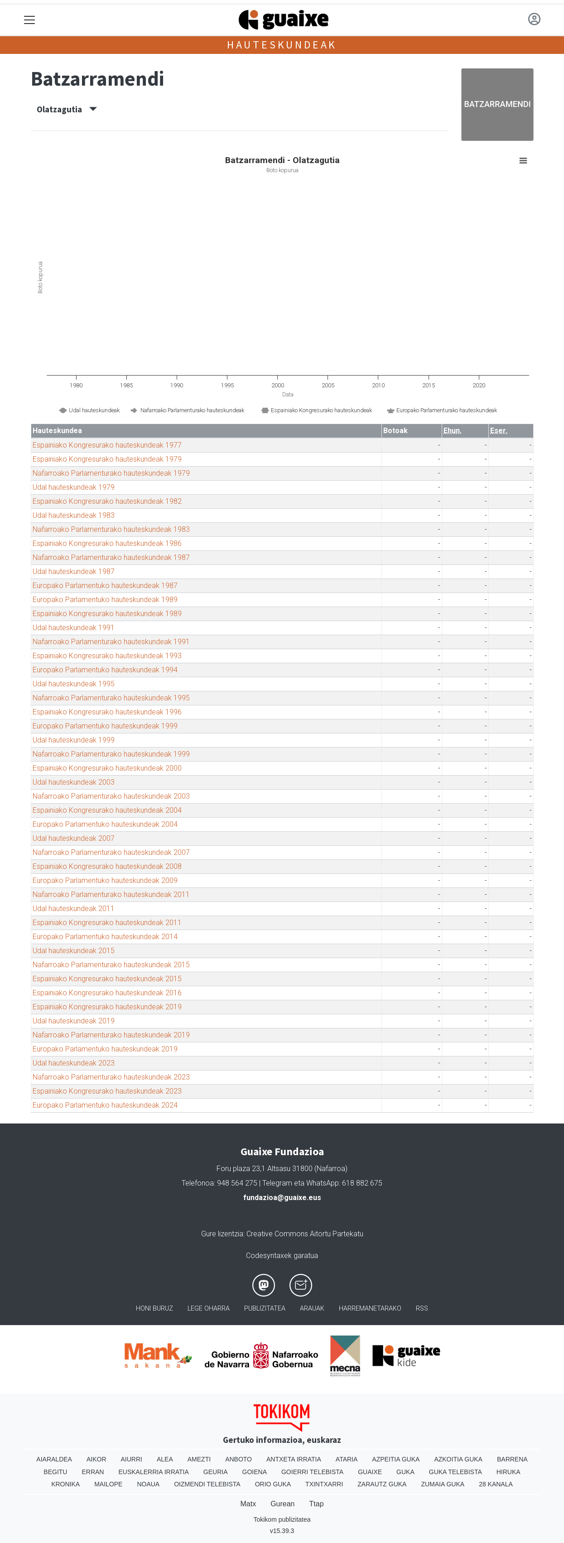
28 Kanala (496, 1484)
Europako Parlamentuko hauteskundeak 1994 (105, 669)
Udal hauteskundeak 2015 (74, 950)
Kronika (65, 1484)
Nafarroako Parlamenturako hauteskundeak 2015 (111, 964)
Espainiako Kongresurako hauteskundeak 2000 (107, 768)
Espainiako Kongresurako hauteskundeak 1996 (107, 712)
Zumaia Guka (442, 1484)
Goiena (254, 1471)
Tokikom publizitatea (281, 1519)
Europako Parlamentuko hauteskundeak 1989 (105, 599)
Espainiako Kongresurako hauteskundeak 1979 (107, 459)
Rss (422, 1308)
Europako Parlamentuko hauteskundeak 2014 (105, 936)
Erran (93, 1471)
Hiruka (509, 1471)
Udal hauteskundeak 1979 (74, 487)
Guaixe (370, 1471)
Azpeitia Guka (395, 1459)
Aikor (96, 1459)
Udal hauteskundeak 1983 (74, 515)
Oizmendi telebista (207, 1484)
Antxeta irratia (293, 1459)
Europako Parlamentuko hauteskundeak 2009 (105, 880)
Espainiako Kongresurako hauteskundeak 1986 (107, 543)
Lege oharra (209, 1308)
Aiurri (131, 1459)
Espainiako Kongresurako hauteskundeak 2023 (107, 1091)
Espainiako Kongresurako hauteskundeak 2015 (107, 978)
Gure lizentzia (222, 1234)
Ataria (347, 1459)
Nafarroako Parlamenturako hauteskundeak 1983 (111, 529)
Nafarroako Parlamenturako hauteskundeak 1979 (111, 473)
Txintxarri (324, 1484)
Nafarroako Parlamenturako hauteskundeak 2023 (111, 1077)
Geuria (215, 1471)
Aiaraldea (54, 1459)
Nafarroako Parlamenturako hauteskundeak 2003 (111, 796)
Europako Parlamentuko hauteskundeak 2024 (105, 1105)
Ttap (316, 1504)
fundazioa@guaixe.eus (282, 1197)
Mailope (108, 1484)
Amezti (199, 1459)
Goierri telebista (312, 1471)
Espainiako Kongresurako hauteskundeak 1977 (107, 445)
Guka (405, 1471)
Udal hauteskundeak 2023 (74, 1063)
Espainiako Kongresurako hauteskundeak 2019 (107, 1007)
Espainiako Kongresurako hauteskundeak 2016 (107, 992)
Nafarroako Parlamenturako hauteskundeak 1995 (111, 698)
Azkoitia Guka (458, 1459)
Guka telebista (455, 1471)
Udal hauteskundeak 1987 (74, 571)
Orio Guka (273, 1484)
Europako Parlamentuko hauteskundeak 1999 (105, 726)
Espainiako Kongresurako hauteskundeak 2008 (107, 866)
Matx (248, 1504)
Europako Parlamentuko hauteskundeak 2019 (105, 1049)
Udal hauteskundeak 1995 (74, 684)
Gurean (282, 1504)
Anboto (238, 1459)
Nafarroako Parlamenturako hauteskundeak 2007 (111, 852)
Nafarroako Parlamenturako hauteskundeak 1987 (111, 557)
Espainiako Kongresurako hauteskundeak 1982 (107, 501)
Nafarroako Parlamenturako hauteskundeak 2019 (111, 1035)
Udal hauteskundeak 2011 (74, 908)
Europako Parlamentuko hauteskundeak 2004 (105, 824)
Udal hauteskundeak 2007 (74, 838)
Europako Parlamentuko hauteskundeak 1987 (105, 585)
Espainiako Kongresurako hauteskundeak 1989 (107, 613)
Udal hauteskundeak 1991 (74, 627)
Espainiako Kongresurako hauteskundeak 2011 (107, 922)
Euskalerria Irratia (153, 1471)
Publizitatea (264, 1308)
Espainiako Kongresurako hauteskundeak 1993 (107, 655)
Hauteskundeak (282, 45)
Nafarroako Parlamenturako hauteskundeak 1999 (111, 754)
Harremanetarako (370, 1308)
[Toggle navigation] (29, 20)
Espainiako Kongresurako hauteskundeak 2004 (107, 810)
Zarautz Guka (381, 1484)
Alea (165, 1459)
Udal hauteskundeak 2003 (74, 782)
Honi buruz (154, 1308)
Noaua (148, 1484)
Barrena (512, 1459)
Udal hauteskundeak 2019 (74, 1021)
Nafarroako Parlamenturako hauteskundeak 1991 (111, 641)
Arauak (312, 1308)
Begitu (55, 1471)
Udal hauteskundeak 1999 (74, 740)
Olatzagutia (67, 109)
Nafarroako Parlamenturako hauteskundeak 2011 (111, 894)
